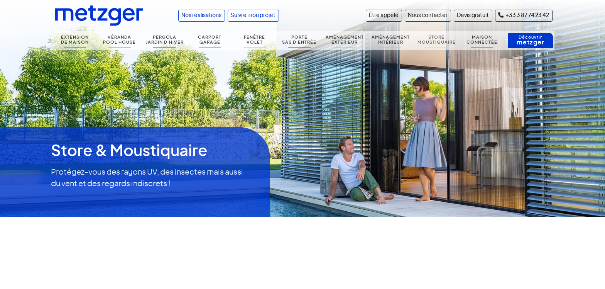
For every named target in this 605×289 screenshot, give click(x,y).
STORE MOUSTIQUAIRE (436, 39)
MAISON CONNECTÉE (481, 39)
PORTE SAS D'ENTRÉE (299, 39)
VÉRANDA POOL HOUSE (119, 39)
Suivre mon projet (253, 15)
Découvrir (530, 40)
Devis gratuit (473, 15)
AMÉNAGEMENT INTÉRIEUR (391, 39)
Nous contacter (428, 15)
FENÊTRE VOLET (254, 39)
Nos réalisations (201, 15)
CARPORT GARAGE (209, 39)
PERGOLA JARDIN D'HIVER (165, 39)
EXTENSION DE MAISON (75, 39)
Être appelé (384, 15)
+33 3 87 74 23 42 (523, 15)
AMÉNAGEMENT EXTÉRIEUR (345, 39)
